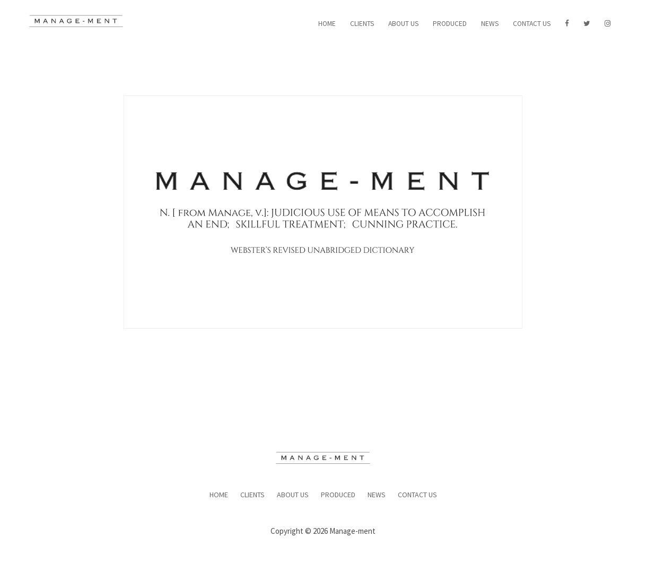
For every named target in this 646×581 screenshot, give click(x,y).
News (490, 23)
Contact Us (532, 23)
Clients (362, 23)
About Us (403, 23)
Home (327, 23)
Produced (450, 23)
